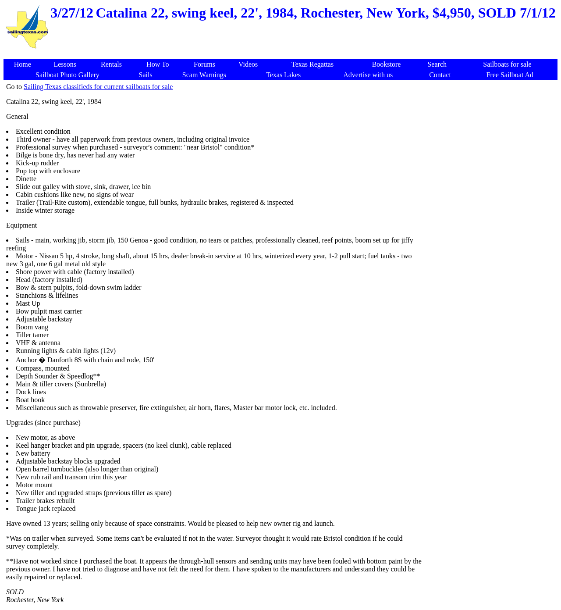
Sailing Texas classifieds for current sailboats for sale (98, 86)
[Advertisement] (282, 54)
